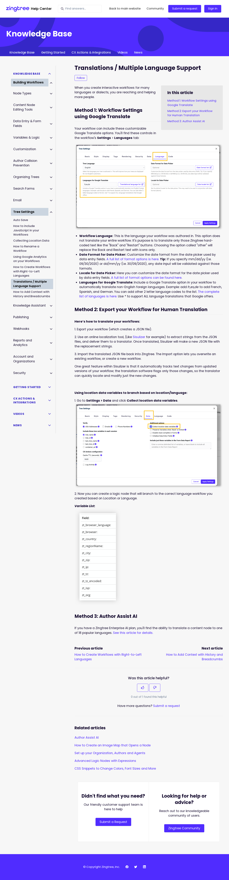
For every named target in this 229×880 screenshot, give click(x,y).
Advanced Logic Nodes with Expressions (105, 761)
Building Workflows (28, 82)
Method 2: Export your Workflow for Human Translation (190, 113)
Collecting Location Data (31, 241)
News (138, 52)
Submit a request (184, 9)
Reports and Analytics (22, 342)
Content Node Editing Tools (24, 107)
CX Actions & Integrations (91, 52)
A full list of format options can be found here (146, 278)
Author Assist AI (87, 737)
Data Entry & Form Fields (27, 123)
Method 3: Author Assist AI (186, 121)
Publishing (21, 317)
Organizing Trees (26, 177)
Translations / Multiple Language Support (30, 284)
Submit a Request (113, 822)
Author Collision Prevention (25, 163)
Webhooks (21, 329)
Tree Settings (23, 212)
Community (155, 9)
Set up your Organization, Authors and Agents (110, 753)
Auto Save (20, 220)
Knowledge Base (22, 52)
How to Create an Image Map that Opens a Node (113, 745)
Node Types (22, 93)
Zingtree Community (184, 828)
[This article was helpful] (142, 688)
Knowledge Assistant (29, 305)
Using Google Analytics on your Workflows (30, 259)
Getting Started (53, 52)
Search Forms (24, 188)
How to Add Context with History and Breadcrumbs (31, 294)
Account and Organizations (24, 358)
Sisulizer (139, 337)
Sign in (212, 9)
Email (17, 200)
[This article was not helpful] (154, 688)
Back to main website (125, 9)
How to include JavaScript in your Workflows (26, 230)
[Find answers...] (80, 9)
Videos (122, 52)
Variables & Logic (26, 137)
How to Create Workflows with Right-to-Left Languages (31, 271)
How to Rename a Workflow (26, 248)
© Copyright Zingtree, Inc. (101, 867)
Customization (24, 149)
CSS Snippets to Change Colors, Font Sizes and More (115, 768)
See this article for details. (133, 633)
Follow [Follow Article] (81, 78)
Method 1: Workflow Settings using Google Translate (191, 103)
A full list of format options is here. (132, 259)
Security (19, 373)
